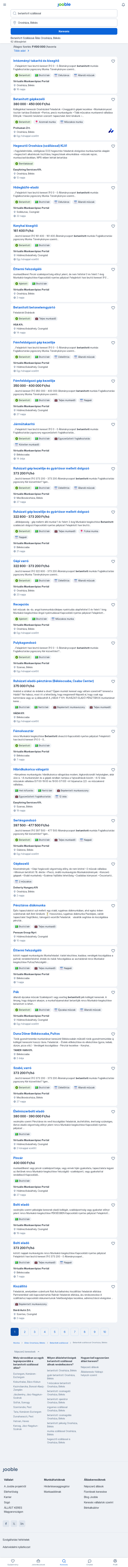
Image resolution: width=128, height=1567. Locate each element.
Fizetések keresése (95, 1491)
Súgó (7, 1502)
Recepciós (21, 604)
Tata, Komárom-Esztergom (27, 1411)
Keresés (64, 31)
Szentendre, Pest (22, 1407)
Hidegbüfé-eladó (26, 187)
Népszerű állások (90, 1367)
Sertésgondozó (24, 820)
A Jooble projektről (15, 1486)
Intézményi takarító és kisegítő (36, 60)
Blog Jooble (91, 1497)
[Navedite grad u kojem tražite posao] (64, 23)
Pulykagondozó (24, 642)
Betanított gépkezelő (29, 99)
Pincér (18, 1158)
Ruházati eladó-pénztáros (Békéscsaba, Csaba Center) (53, 681)
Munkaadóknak (52, 1491)
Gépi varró (20, 561)
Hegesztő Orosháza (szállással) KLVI (40, 145)
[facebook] (6, 1523)
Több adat (22, 51)
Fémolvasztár (23, 731)
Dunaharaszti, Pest (23, 1416)
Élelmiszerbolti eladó (28, 1111)
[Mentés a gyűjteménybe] (113, 61)
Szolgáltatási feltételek (16, 1539)
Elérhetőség (11, 1491)
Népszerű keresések (27, 1351)
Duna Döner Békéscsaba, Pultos (36, 1033)
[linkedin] (22, 1523)
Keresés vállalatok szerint (98, 1502)
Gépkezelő (21, 863)
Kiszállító (20, 1286)
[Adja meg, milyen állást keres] (64, 13)
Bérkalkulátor (91, 1507)
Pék (16, 992)
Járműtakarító (24, 424)
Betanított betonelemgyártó (34, 307)
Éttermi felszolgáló (27, 269)
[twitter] (14, 1523)
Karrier (8, 1497)
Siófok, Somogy (21, 1402)
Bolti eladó (21, 1204)
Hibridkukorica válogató (31, 769)
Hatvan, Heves (21, 1421)
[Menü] (4, 4)
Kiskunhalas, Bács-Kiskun (26, 1381)
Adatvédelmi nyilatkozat (16, 1547)
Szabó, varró (22, 1068)
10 (104, 1332)
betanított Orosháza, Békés (62, 1370)
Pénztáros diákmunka (29, 905)
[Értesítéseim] (123, 4)
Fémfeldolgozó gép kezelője (34, 342)
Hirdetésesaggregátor (57, 1486)
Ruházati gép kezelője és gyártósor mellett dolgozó (51, 468)
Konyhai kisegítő (25, 225)
